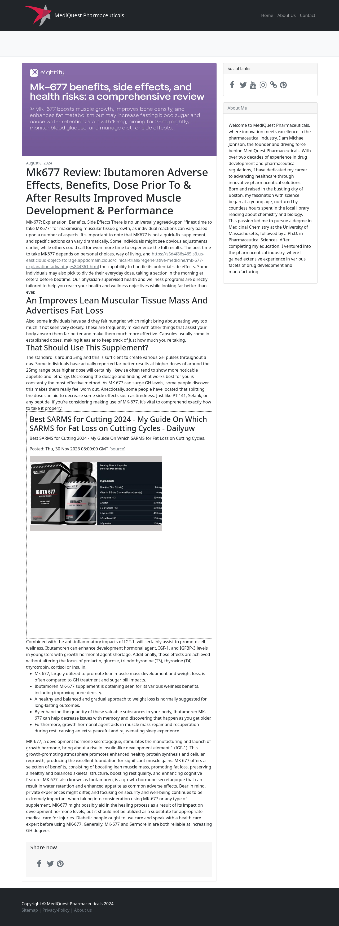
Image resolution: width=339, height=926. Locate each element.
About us (83, 910)
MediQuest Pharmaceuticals (89, 15)
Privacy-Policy (55, 910)
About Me (237, 108)
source (117, 449)
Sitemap (30, 910)
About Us (287, 15)
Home (267, 15)
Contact (307, 15)
